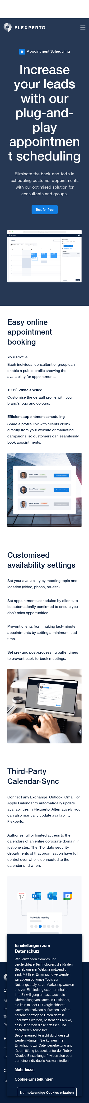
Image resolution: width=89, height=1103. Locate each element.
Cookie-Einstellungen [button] (34, 1079)
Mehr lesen (25, 1070)
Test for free (45, 209)
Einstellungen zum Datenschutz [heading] (32, 948)
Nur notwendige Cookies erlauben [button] (47, 1092)
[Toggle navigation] (81, 27)
